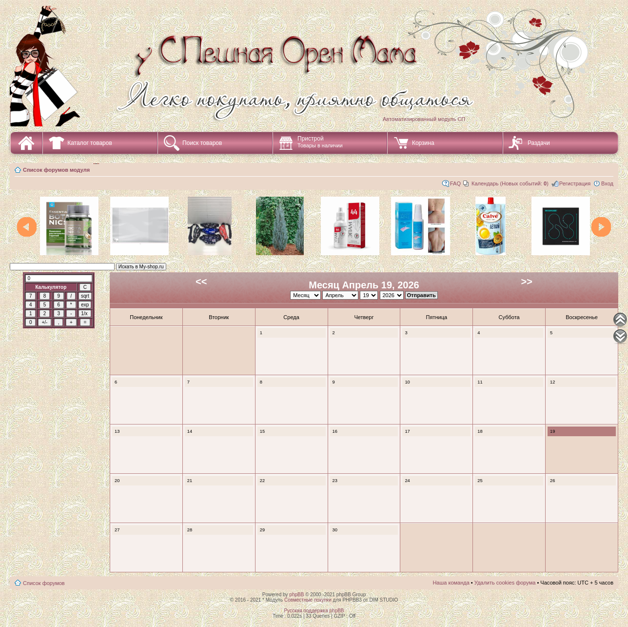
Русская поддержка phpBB (314, 610)
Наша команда (450, 583)
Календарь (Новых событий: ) (510, 183)
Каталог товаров (89, 143)
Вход (607, 183)
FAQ (455, 183)
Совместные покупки (308, 600)
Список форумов (44, 583)
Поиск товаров (202, 143)
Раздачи (539, 143)
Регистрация (574, 183)
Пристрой (320, 141)
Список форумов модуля (56, 170)
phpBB (296, 594)
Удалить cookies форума (505, 583)
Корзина (423, 143)
